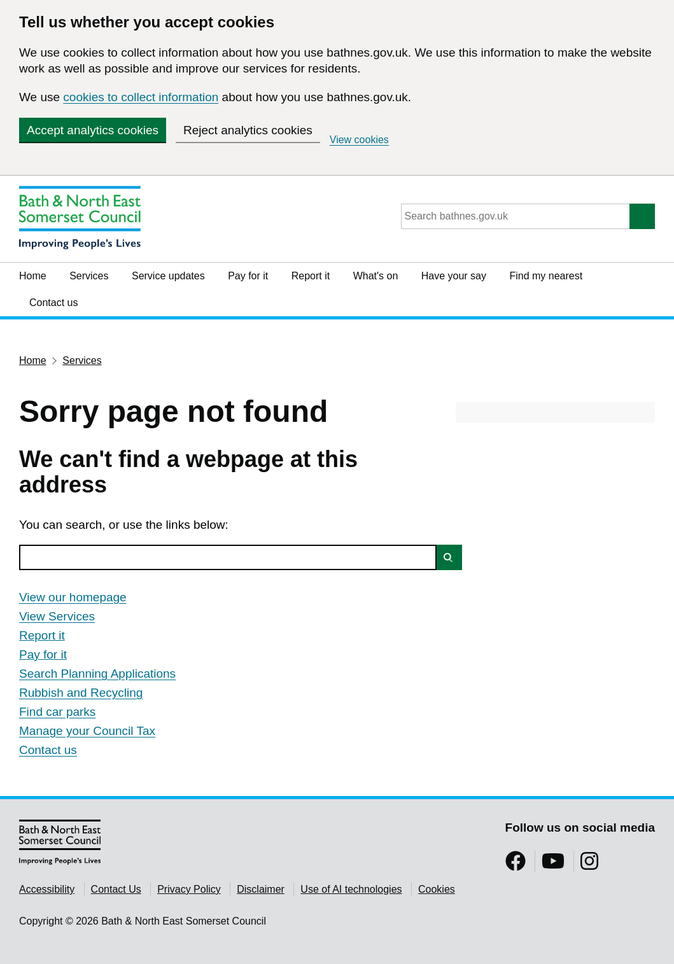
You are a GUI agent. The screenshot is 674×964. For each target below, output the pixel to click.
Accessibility (46, 889)
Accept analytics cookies (92, 130)
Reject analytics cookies (247, 130)
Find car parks (57, 711)
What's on (375, 275)
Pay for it (248, 275)
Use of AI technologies (351, 889)
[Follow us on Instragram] (589, 865)
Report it (310, 275)
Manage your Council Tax (87, 730)
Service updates (168, 275)
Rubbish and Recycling (81, 692)
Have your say (453, 275)
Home (32, 275)
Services (88, 275)
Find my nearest (545, 275)
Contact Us (116, 889)
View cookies (359, 139)
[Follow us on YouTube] (553, 865)
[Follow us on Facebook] (515, 865)
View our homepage (73, 597)
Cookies (436, 889)
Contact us (53, 302)
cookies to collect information (140, 97)
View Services (57, 616)
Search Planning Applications (97, 673)
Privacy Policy (189, 889)
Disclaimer (260, 889)
